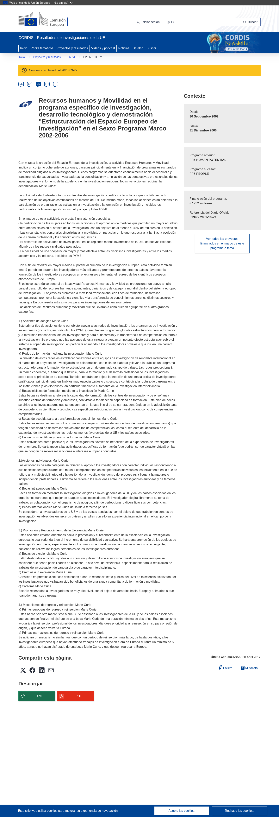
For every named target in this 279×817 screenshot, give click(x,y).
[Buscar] (250, 22)
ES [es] (38, 84)
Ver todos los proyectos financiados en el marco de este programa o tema (222, 243)
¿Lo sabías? (63, 2)
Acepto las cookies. (182, 810)
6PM (72, 57)
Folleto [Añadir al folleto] (225, 667)
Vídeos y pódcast (103, 48)
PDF (79, 696)
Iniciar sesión (148, 22)
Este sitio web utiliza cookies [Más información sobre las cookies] (38, 810)
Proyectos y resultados (72, 48)
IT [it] (55, 84)
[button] (171, 22)
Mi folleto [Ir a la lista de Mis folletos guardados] (249, 668)
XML (40, 696)
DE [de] (21, 84)
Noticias (123, 48)
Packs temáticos (42, 48)
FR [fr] (46, 84)
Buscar (151, 48)
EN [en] (29, 84)
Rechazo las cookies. (239, 810)
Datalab (138, 48)
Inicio (23, 48)
